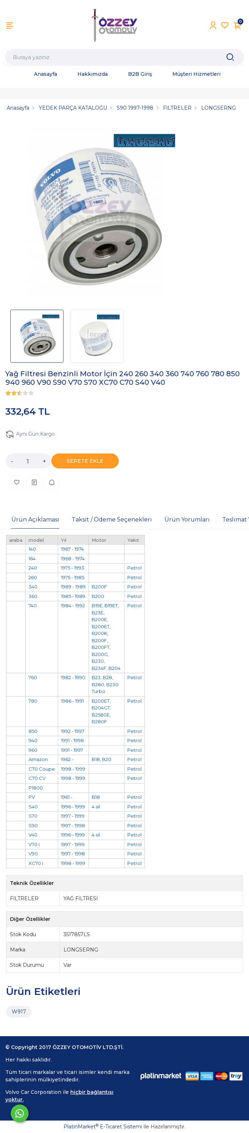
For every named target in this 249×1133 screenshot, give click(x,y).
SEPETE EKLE (85, 461)
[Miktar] (28, 460)
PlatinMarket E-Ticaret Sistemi (102, 1126)
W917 (19, 1011)
